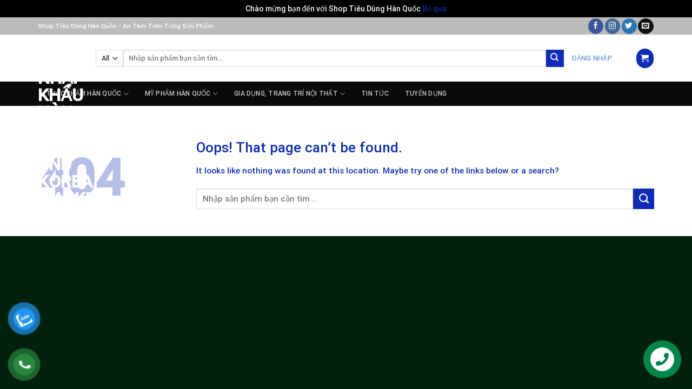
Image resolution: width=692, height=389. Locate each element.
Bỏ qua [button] (434, 8)
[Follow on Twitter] (629, 26)
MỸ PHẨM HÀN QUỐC (181, 94)
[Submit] (555, 59)
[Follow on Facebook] (595, 26)
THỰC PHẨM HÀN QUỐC (87, 94)
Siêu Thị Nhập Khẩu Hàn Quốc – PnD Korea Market (58, 121)
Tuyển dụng (426, 93)
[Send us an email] (645, 26)
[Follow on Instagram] (612, 26)
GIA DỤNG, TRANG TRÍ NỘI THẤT (289, 94)
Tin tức (375, 93)
